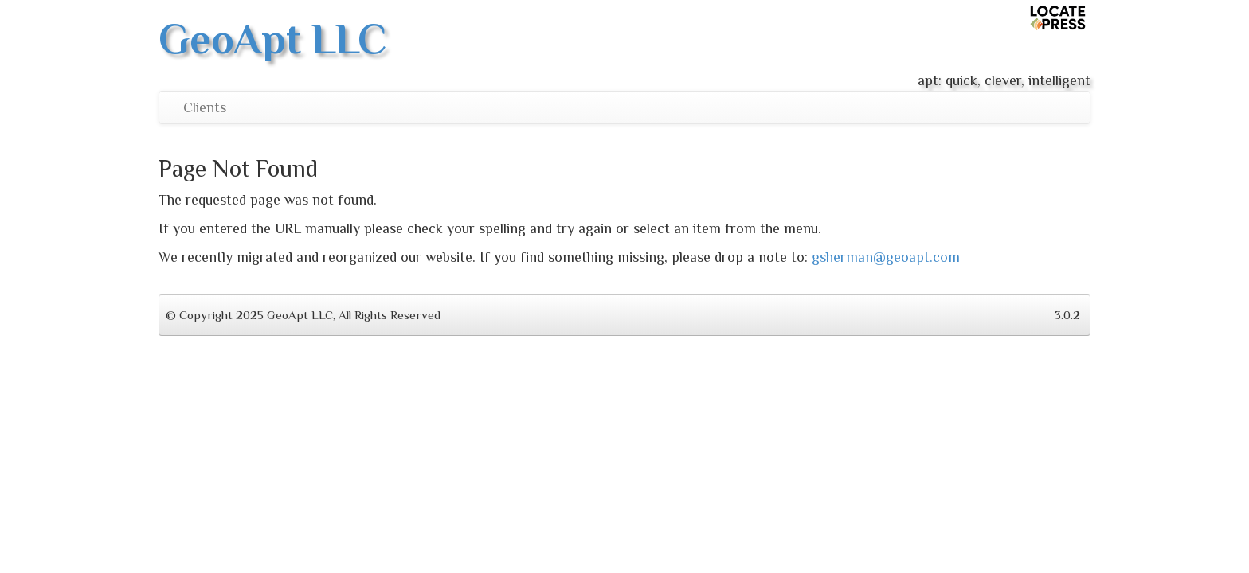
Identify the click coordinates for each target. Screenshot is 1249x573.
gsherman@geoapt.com (886, 257)
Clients (204, 107)
